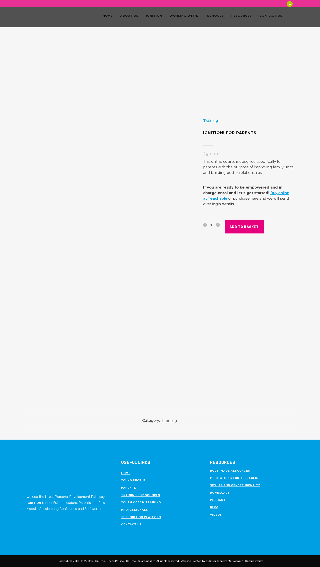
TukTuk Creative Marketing (223, 561)
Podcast (218, 500)
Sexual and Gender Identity (235, 485)
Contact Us (131, 524)
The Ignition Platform (141, 517)
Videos (216, 514)
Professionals (134, 509)
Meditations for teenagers (235, 478)
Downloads (220, 492)
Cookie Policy (254, 561)
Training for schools (140, 495)
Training (210, 121)
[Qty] (211, 224)
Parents (128, 487)
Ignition (34, 503)
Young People (133, 480)
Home (125, 473)
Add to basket (253, 227)
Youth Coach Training (141, 502)
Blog (214, 507)
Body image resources (230, 470)
